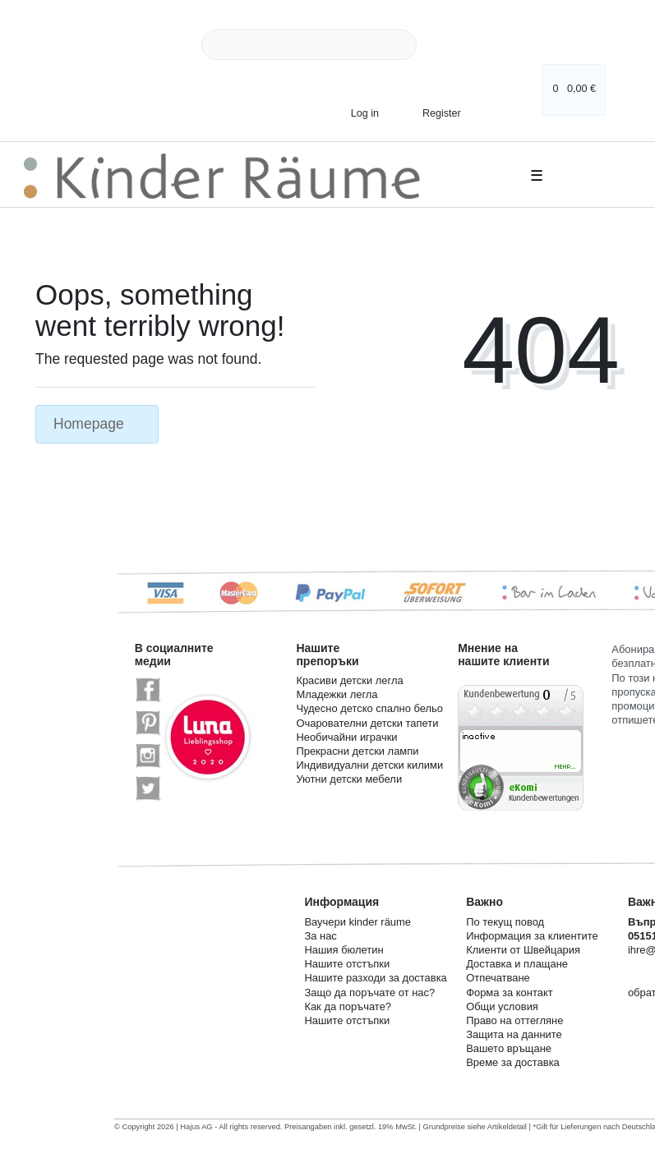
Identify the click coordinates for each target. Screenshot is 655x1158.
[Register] (430, 108)
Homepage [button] (97, 424)
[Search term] (309, 45)
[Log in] (358, 113)
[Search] (435, 45)
